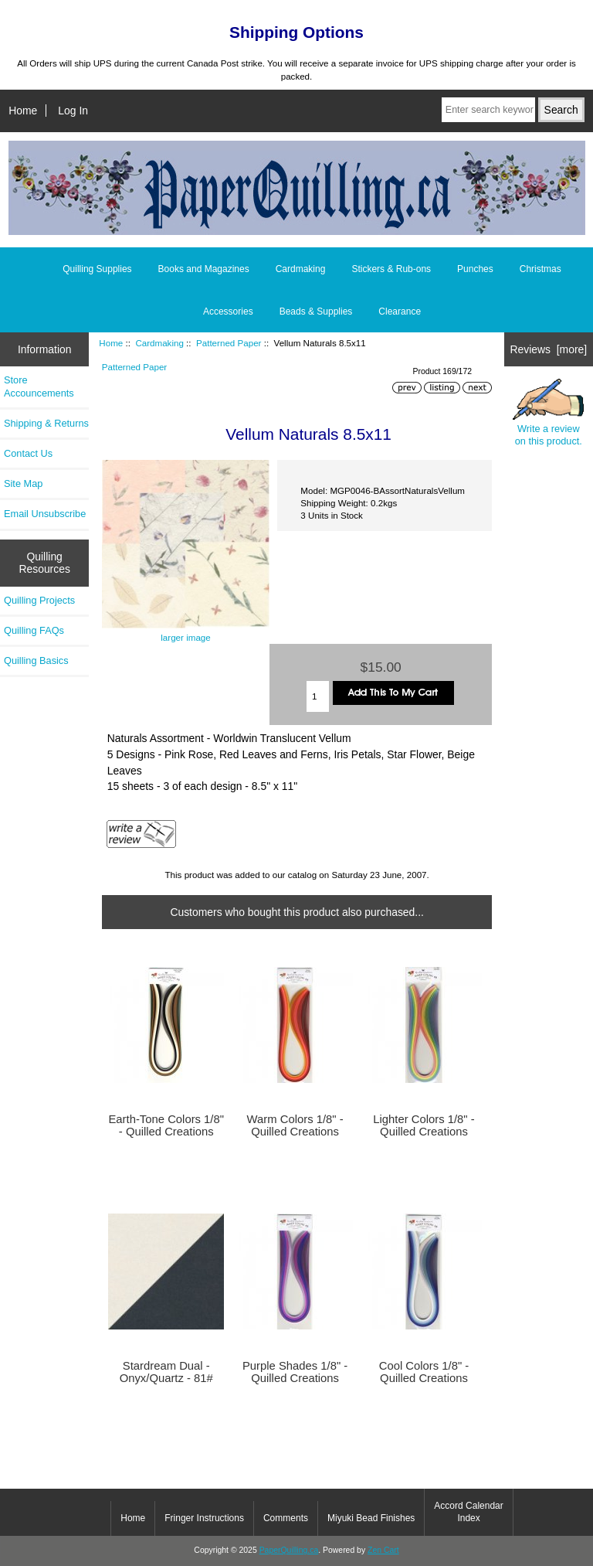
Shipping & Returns (46, 423)
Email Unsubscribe (45, 513)
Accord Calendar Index (468, 1511)
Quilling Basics (36, 660)
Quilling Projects (39, 600)
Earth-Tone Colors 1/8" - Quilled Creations (166, 1125)
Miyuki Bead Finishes (371, 1518)
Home (22, 110)
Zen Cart (383, 1550)
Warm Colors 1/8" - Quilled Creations (295, 1125)
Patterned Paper (228, 343)
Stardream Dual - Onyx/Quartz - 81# (166, 1372)
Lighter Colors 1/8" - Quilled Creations (423, 1125)
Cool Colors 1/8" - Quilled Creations (424, 1372)
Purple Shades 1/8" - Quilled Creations (294, 1372)
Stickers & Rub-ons (391, 269)
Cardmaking (159, 343)
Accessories (228, 311)
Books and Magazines (203, 269)
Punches (475, 269)
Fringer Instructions (204, 1518)
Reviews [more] (548, 349)
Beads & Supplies (316, 311)
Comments (285, 1518)
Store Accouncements (39, 386)
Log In (73, 110)
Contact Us (28, 453)
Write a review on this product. (548, 413)
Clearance (399, 311)
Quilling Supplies (97, 269)
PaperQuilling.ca (289, 1550)
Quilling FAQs (34, 630)
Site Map (23, 483)
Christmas (540, 269)
